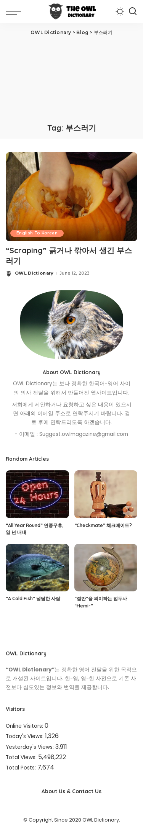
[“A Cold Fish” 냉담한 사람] (37, 567)
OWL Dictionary (34, 273)
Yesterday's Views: (30, 747)
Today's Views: (25, 736)
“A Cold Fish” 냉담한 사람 (33, 598)
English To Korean (37, 233)
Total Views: (22, 757)
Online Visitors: (25, 726)
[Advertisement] (71, 78)
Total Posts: (21, 767)
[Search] (132, 11)
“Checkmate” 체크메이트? (103, 525)
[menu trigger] (15, 11)
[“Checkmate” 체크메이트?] (106, 494)
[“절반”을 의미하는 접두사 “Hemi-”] (106, 567)
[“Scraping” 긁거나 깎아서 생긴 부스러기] (71, 196)
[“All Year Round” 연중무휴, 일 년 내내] (37, 494)
